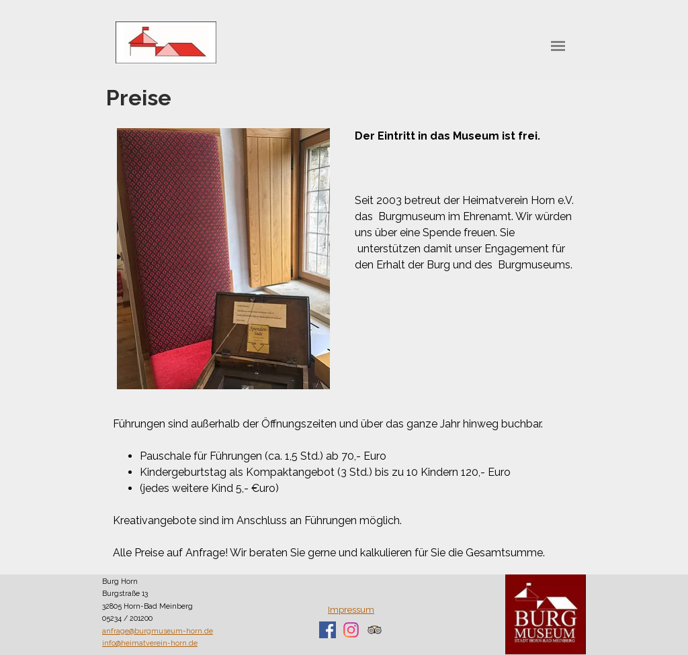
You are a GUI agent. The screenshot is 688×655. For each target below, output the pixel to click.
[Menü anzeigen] (558, 46)
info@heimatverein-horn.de (150, 643)
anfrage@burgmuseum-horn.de (157, 631)
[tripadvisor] (374, 629)
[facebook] (327, 629)
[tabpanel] (465, 200)
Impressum (351, 609)
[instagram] (351, 629)
